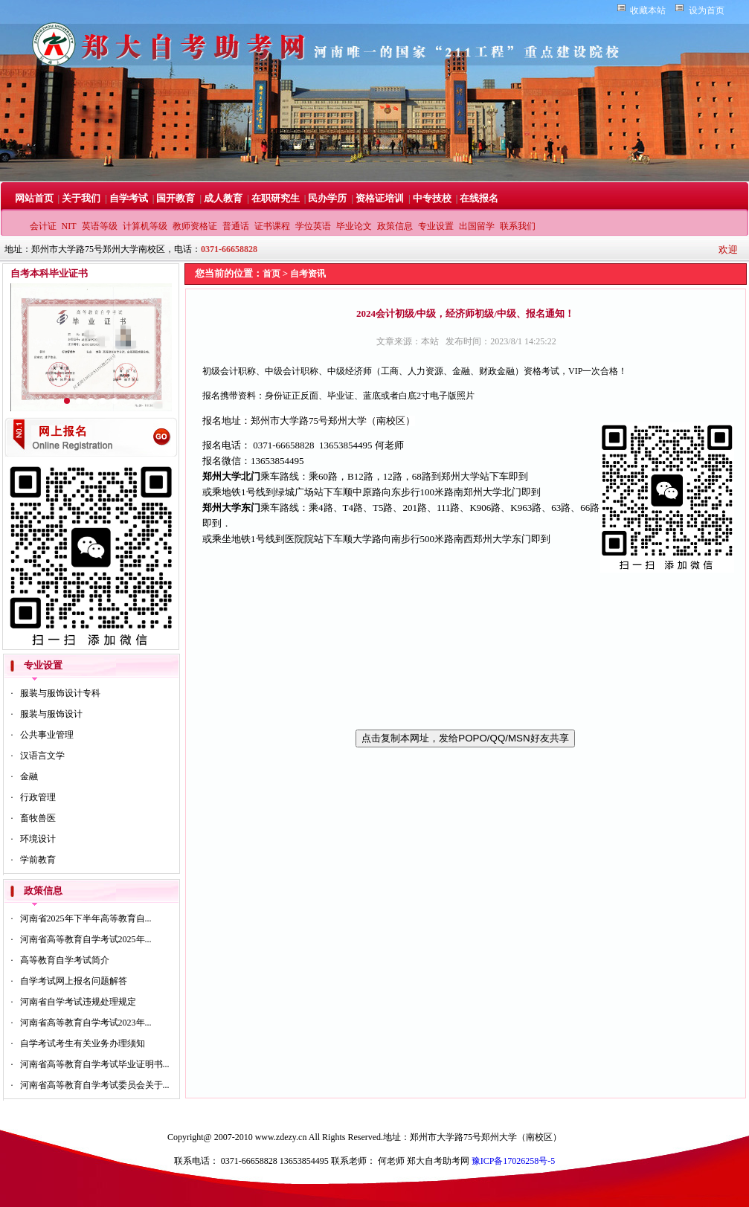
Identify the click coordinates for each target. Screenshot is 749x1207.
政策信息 (395, 226)
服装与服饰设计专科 (60, 693)
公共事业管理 (47, 735)
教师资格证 (195, 226)
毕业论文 (354, 226)
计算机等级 (145, 226)
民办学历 (327, 198)
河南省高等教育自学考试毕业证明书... (95, 1064)
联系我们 (518, 226)
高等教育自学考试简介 (64, 960)
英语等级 (100, 226)
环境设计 (38, 839)
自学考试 (128, 198)
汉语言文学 (42, 755)
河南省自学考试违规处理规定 (78, 1002)
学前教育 (38, 859)
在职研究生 (275, 198)
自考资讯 (308, 273)
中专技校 (432, 198)
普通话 (235, 226)
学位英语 (313, 226)
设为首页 (706, 10)
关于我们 (81, 198)
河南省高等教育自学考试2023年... (86, 1022)
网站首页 (34, 198)
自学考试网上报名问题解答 (73, 981)
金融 (29, 776)
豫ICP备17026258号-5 (514, 1161)
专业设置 (436, 226)
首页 (271, 273)
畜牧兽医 (38, 818)
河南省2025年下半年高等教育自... (86, 918)
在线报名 (479, 198)
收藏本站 (648, 10)
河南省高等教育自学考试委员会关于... (95, 1085)
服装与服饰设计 (51, 714)
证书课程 (272, 226)
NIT (69, 226)
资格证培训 (380, 198)
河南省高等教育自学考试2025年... (86, 939)
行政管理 (38, 797)
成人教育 (223, 198)
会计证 (43, 226)
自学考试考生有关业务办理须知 (82, 1043)
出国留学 (477, 226)
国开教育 (175, 198)
